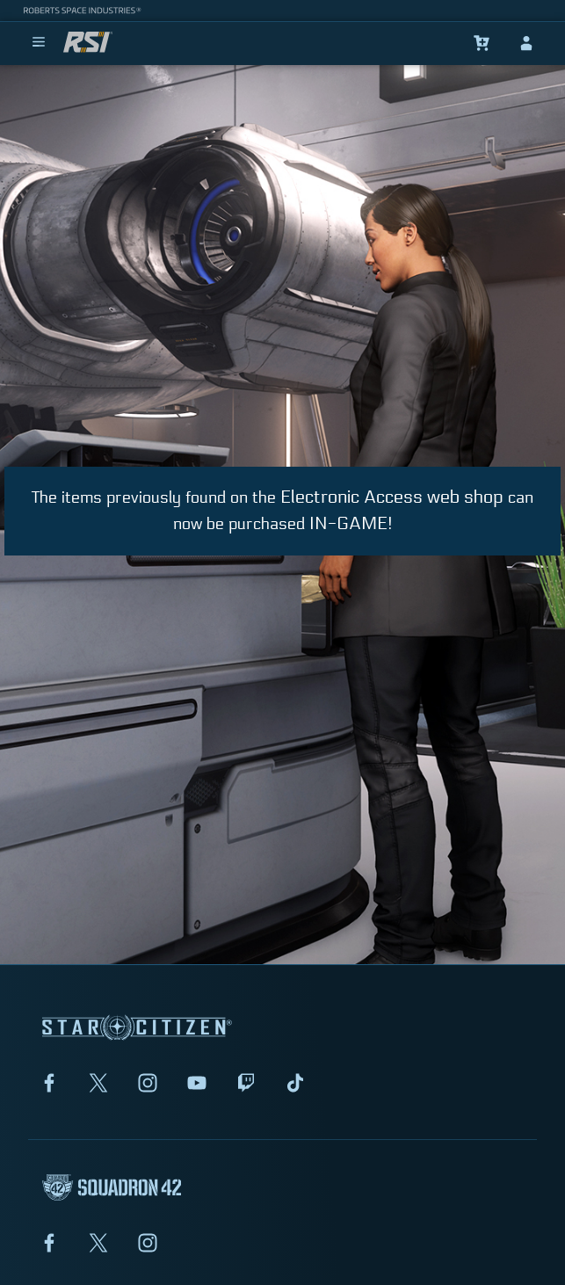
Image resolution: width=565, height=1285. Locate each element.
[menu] (38, 43)
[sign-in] (526, 43)
